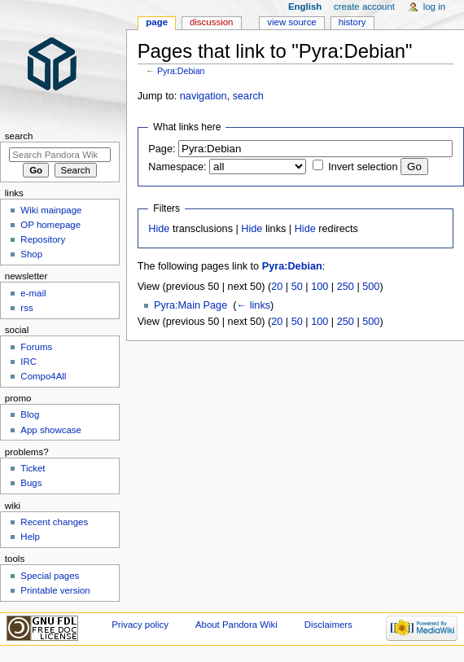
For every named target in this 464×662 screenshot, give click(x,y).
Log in (434, 6)
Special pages (49, 576)
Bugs (31, 483)
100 (319, 286)
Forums (36, 347)
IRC (28, 361)
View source (291, 22)
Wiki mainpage (50, 210)
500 (370, 286)
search (248, 96)
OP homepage (50, 225)
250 (345, 286)
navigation (203, 96)
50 (297, 286)
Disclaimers (328, 624)
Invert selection (362, 167)
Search (19, 136)
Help (30, 536)
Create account (364, 6)
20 (276, 286)
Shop (31, 254)
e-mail (33, 293)
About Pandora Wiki (236, 624)
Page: (161, 149)
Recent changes (54, 522)
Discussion (211, 22)
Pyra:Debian (181, 71)
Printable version (55, 590)
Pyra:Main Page (190, 305)
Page (157, 22)
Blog (29, 414)
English (305, 6)
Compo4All (43, 376)
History (352, 22)
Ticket (32, 468)
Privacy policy (140, 624)
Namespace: (177, 167)
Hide (158, 229)
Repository (42, 239)
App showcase (50, 430)
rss (26, 308)
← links (254, 305)
